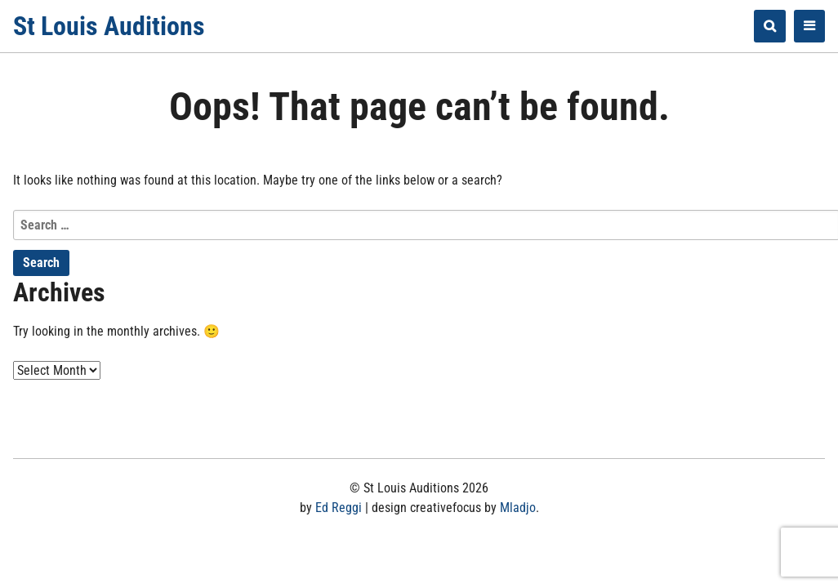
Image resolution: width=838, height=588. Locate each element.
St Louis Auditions (109, 26)
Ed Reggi (338, 507)
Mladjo (518, 507)
